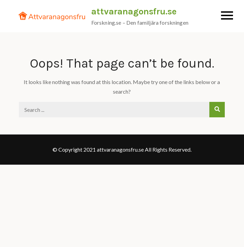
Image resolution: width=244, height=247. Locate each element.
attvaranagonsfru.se (134, 11)
